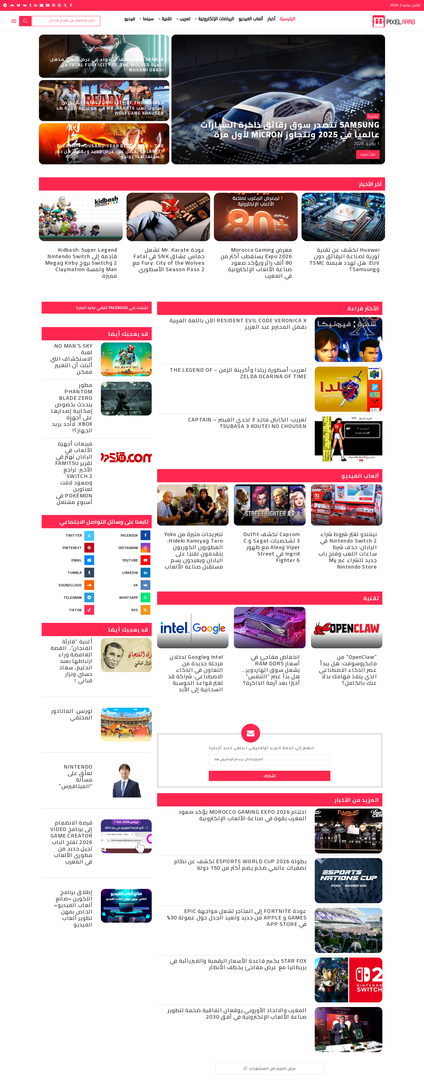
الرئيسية (287, 18)
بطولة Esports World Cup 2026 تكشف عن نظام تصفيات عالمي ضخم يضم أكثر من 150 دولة (240, 864)
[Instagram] (59, 5)
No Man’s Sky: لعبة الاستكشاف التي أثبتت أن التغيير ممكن (71, 359)
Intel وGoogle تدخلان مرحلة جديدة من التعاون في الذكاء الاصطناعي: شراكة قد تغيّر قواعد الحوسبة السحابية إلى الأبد (195, 673)
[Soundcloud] (11, 5)
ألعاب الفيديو (251, 18)
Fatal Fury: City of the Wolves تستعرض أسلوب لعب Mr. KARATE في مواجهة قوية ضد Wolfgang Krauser (110, 107)
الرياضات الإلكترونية (216, 18)
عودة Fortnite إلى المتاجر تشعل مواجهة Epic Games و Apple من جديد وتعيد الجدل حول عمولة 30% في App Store (237, 917)
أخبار (271, 18)
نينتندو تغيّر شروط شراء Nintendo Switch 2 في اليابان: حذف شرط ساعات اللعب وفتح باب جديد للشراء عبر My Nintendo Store (348, 550)
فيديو (129, 18)
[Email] (41, 5)
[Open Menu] (13, 21)
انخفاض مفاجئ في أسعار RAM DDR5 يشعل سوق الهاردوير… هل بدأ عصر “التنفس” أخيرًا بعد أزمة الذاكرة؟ (271, 670)
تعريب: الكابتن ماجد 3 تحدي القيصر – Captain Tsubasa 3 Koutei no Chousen (247, 422)
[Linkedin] (35, 5)
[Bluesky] (18, 5)
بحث (25, 21)
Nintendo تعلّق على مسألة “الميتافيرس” (75, 776)
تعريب (185, 18)
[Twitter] (65, 5)
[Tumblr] (30, 5)
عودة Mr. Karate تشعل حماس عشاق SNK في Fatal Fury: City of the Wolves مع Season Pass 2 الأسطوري (168, 259)
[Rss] (124, 610)
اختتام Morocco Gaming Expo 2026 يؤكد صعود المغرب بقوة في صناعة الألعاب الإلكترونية (242, 815)
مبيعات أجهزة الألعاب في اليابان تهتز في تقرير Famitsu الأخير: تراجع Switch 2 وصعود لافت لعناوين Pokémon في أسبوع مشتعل (74, 472)
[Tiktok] (68, 610)
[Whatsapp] (124, 597)
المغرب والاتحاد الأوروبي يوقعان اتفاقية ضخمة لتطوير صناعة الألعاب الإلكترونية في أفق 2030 (237, 1013)
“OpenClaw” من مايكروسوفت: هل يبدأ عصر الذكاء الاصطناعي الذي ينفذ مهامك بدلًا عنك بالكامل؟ (348, 670)
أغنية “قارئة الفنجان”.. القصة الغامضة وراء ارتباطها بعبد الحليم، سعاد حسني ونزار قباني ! (72, 660)
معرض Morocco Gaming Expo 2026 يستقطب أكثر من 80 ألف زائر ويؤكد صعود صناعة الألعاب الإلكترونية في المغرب (256, 263)
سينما (148, 18)
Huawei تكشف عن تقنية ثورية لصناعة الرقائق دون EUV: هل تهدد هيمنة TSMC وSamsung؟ (344, 259)
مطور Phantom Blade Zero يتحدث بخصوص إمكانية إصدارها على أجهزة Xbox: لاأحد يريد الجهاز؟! (72, 407)
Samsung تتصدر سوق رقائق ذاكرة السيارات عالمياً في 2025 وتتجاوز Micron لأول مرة (290, 129)
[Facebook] (71, 5)
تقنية (167, 18)
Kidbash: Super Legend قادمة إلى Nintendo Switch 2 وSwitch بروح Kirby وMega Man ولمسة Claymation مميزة (81, 263)
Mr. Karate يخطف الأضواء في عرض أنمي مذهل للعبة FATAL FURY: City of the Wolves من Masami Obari (107, 64)
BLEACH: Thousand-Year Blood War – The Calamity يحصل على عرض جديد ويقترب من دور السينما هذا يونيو (109, 151)
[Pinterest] (53, 5)
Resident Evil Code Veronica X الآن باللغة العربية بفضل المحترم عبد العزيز (238, 323)
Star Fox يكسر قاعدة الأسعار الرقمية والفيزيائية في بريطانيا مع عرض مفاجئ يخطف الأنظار (238, 964)
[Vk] (25, 5)
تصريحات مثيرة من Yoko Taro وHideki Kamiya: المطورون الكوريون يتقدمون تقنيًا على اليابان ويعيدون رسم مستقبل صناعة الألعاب (193, 550)
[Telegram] (5, 5)
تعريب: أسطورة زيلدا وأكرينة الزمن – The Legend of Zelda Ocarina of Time (238, 373)
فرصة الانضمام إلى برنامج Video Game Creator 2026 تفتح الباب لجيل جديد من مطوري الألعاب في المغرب (71, 842)
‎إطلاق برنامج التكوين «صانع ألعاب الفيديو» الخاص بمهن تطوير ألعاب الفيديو (73, 908)
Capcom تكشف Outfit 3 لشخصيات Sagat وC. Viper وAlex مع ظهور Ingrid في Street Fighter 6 (271, 547)
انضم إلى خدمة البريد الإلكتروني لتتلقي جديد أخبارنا (261, 748)
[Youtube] (47, 5)
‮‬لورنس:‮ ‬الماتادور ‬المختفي (72, 714)
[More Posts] (270, 1068)
